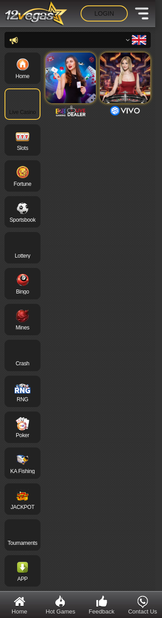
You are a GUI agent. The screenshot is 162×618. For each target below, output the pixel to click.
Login (104, 13)
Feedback (101, 605)
